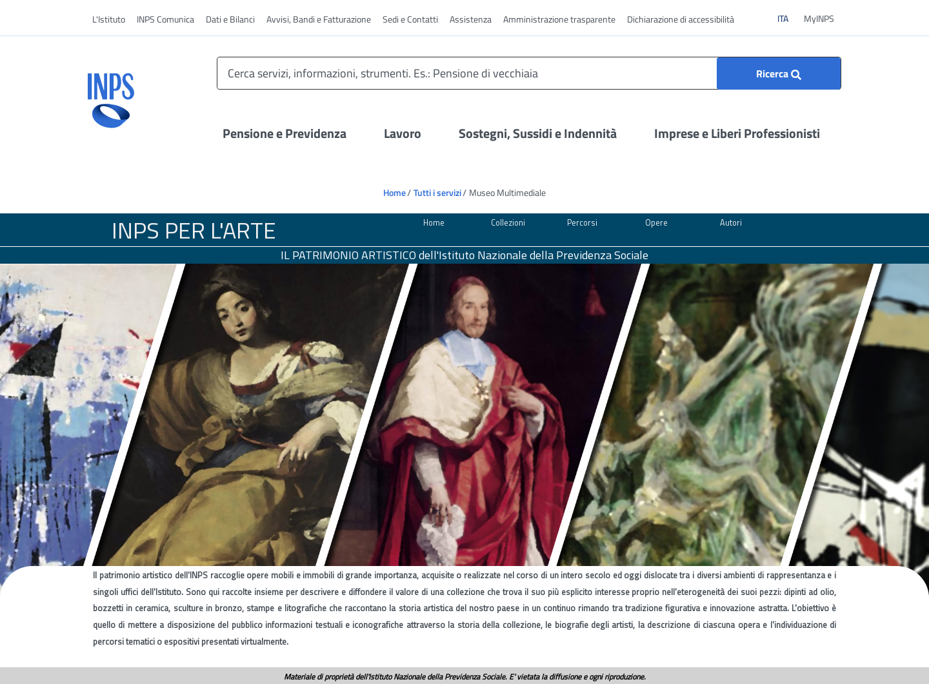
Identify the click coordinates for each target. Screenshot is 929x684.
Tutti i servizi (437, 192)
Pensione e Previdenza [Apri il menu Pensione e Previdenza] (284, 133)
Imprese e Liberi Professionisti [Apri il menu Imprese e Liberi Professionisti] (737, 133)
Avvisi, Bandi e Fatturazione (318, 19)
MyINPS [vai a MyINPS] (819, 18)
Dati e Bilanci (230, 19)
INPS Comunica (165, 19)
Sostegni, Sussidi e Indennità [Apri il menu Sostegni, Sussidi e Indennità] (538, 133)
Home (394, 192)
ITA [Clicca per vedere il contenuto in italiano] (788, 18)
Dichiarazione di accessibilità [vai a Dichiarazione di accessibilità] (680, 19)
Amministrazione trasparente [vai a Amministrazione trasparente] (559, 19)
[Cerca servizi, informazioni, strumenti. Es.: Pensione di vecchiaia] (529, 73)
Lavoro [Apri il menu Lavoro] (402, 133)
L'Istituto (108, 19)
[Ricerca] (779, 73)
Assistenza (471, 19)
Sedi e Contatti (410, 19)
